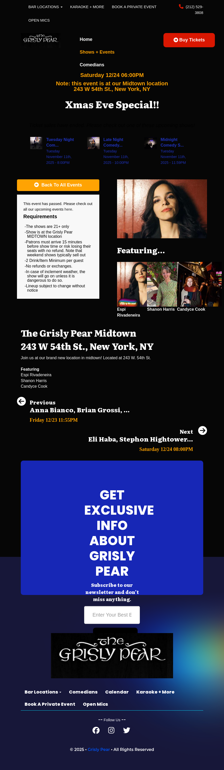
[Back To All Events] (58, 185)
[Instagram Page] (111, 731)
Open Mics (39, 20)
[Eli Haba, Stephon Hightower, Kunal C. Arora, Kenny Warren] (147, 448)
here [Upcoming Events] (68, 209)
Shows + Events (97, 52)
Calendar (117, 692)
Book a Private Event (134, 7)
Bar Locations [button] (45, 7)
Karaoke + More (87, 7)
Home (86, 39)
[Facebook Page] (96, 731)
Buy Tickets (189, 39)
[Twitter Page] (126, 731)
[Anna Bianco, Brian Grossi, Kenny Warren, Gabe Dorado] (73, 418)
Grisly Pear (99, 749)
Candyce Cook (191, 309)
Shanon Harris (161, 309)
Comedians (92, 64)
